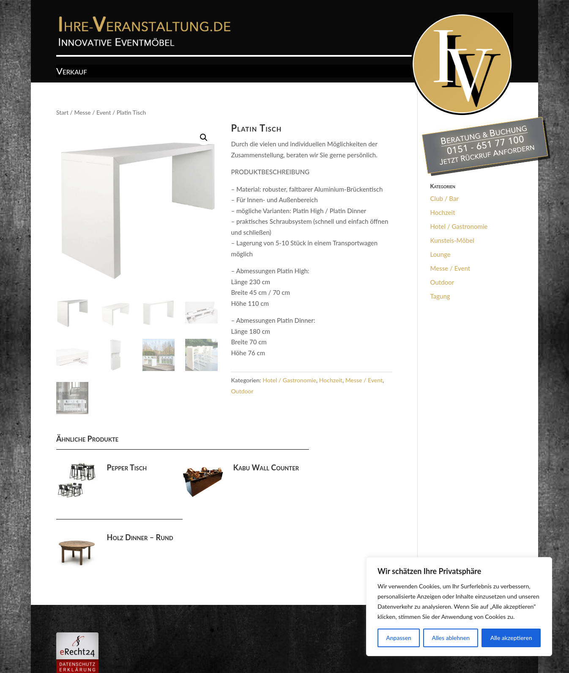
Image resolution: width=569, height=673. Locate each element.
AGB (94, 640)
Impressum (125, 640)
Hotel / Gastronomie (289, 380)
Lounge (440, 254)
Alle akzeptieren (511, 637)
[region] (459, 606)
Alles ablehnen (451, 637)
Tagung (440, 296)
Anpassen (398, 637)
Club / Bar (444, 198)
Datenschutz (167, 640)
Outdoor (242, 391)
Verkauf (71, 72)
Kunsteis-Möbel (452, 240)
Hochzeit (330, 380)
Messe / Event (92, 112)
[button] (203, 137)
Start (62, 112)
